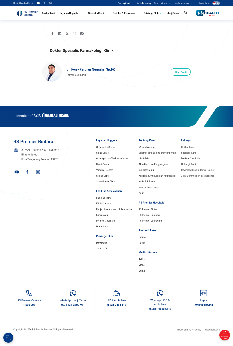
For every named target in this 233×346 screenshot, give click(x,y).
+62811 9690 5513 (160, 314)
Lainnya (185, 146)
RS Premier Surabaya (149, 221)
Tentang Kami (124, 3)
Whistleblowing (144, 3)
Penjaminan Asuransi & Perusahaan (114, 215)
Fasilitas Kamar (104, 203)
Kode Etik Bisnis (147, 187)
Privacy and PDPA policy (188, 335)
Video (142, 270)
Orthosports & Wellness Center (112, 164)
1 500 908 (29, 310)
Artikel (142, 265)
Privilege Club (151, 13)
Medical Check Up (105, 226)
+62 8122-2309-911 (73, 310)
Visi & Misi (144, 164)
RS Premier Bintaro (148, 215)
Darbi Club (101, 248)
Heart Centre (102, 170)
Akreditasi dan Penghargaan (153, 170)
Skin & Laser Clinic (105, 187)
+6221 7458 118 (116, 310)
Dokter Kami (48, 13)
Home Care (102, 232)
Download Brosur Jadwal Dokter (197, 176)
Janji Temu (173, 13)
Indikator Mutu (146, 176)
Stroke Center (103, 181)
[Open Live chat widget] (8, 338)
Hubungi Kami (203, 3)
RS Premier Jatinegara (150, 226)
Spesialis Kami (96, 13)
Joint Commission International (197, 181)
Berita (142, 276)
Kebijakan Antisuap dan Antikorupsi (157, 181)
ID (217, 3)
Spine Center (102, 158)
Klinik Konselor (104, 209)
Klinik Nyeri (102, 221)
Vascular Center (104, 176)
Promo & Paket (160, 3)
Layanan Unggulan (69, 13)
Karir (141, 199)
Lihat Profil (180, 76)
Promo (142, 243)
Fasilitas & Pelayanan (124, 13)
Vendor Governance (149, 193)
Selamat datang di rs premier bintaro (158, 158)
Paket (142, 248)
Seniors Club (102, 254)
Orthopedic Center (105, 153)
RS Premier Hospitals (151, 208)
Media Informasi (182, 3)
